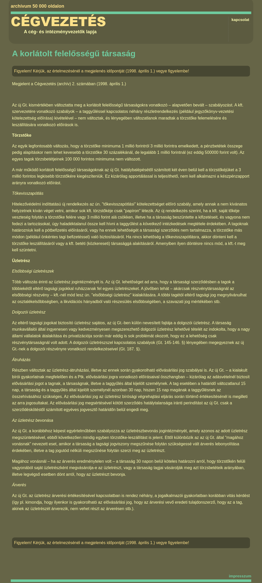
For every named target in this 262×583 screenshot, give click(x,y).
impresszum (240, 576)
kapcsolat (240, 19)
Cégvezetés (58, 22)
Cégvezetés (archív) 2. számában (64, 84)
